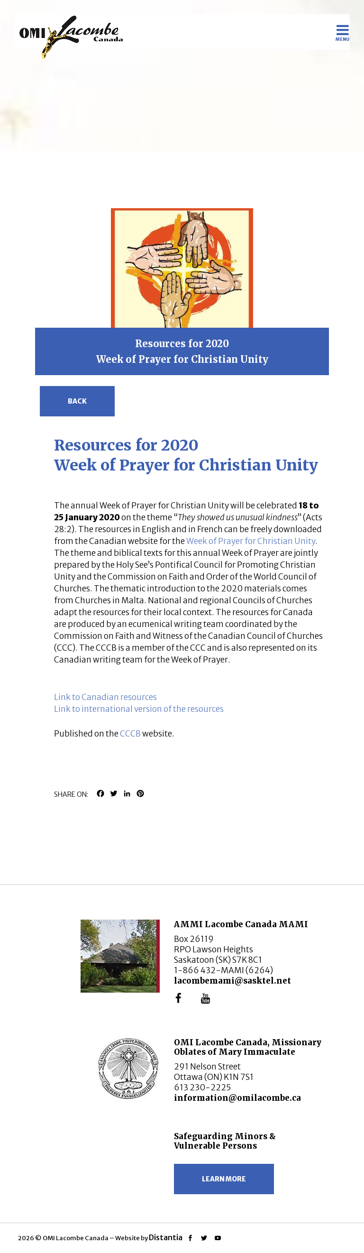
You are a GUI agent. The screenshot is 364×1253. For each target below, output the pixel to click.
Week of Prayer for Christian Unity (250, 541)
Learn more (224, 1179)
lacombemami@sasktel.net (232, 981)
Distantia (165, 1237)
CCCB (130, 733)
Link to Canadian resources (105, 697)
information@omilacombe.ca (237, 1098)
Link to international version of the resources (139, 709)
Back (77, 401)
